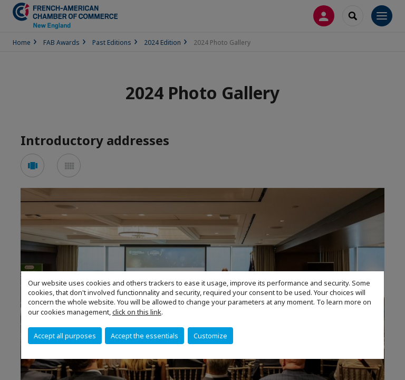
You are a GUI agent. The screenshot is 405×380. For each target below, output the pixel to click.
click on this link (136, 312)
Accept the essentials (144, 335)
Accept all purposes (65, 335)
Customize (210, 335)
